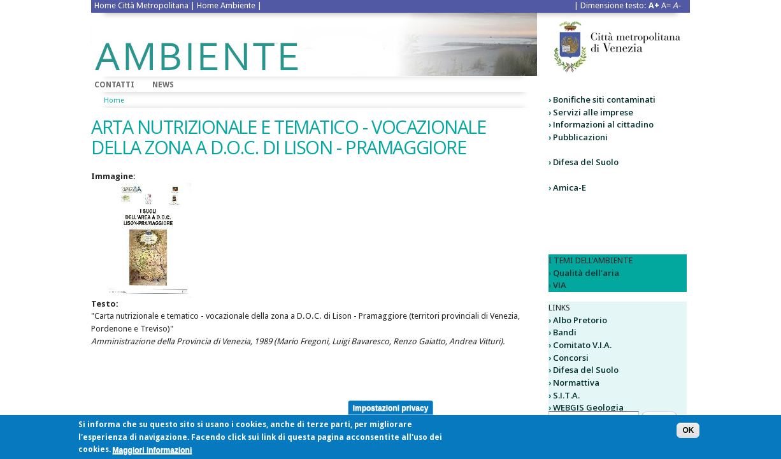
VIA (559, 285)
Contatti (114, 84)
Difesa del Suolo (586, 162)
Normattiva (576, 382)
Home (114, 100)
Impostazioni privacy (391, 410)
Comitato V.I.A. (582, 345)
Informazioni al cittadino (603, 124)
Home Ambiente (226, 5)
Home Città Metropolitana (141, 5)
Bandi (565, 332)
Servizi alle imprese (593, 112)
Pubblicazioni (580, 137)
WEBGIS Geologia (588, 407)
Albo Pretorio (580, 320)
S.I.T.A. (566, 395)
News (163, 84)
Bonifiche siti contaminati (604, 99)
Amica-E (569, 187)
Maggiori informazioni (152, 452)
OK (688, 433)
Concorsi (571, 357)
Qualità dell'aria (586, 273)
